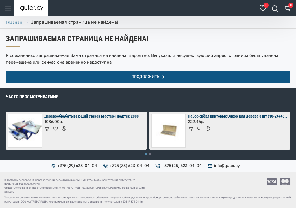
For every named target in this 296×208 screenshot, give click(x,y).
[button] (146, 154)
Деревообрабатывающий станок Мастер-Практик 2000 (91, 116)
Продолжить (145, 76)
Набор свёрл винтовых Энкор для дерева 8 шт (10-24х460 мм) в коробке (238, 116)
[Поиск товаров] (275, 8)
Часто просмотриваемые (32, 96)
